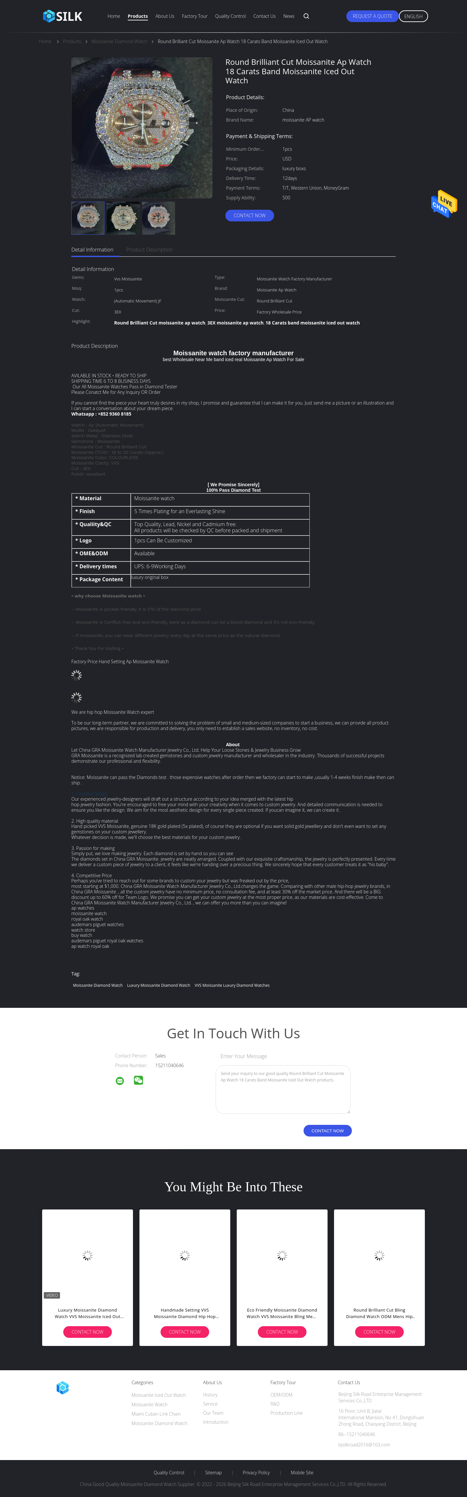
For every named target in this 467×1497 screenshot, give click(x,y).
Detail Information (92, 249)
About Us (164, 16)
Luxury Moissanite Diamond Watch (158, 985)
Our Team (213, 1413)
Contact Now (250, 215)
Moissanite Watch (150, 1404)
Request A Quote (372, 16)
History (210, 1395)
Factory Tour (195, 16)
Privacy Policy (256, 1472)
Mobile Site (302, 1472)
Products (138, 16)
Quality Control (230, 16)
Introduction (215, 1422)
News (288, 16)
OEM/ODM (281, 1395)
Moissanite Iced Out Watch (159, 1395)
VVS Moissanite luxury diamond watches (232, 985)
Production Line (286, 1413)
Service (210, 1404)
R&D (275, 1404)
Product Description (149, 249)
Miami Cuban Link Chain (156, 1414)
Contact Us (264, 16)
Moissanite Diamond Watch (98, 985)
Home (114, 16)
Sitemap (213, 1472)
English (413, 16)
